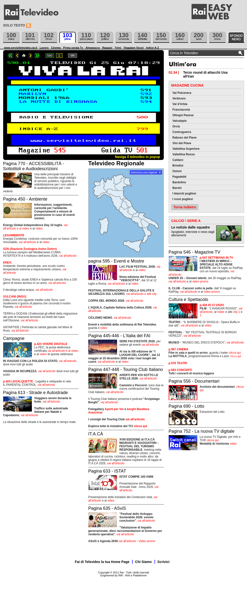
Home (24, 55)
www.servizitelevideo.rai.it (20, 47)
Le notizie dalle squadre (190, 227)
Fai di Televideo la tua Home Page (102, 562)
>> (37, 55)
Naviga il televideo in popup (137, 157)
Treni (118, 47)
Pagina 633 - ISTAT (107, 471)
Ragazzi (107, 47)
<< (10, 55)
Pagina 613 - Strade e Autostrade (35, 392)
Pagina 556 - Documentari (194, 381)
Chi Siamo (143, 562)
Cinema (56, 47)
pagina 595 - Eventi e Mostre (116, 261)
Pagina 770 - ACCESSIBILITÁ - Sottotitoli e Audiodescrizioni (33, 166)
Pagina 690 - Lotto (186, 406)
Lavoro (44, 47)
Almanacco (92, 47)
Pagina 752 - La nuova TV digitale (202, 431)
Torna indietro (185, 207)
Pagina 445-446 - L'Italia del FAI (119, 335)
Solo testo (14, 25)
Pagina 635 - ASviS (107, 508)
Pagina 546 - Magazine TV (194, 252)
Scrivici (163, 562)
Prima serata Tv (73, 47)
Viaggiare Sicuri (133, 47)
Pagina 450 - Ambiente (25, 199)
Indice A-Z (152, 47)
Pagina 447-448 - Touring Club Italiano (125, 369)
